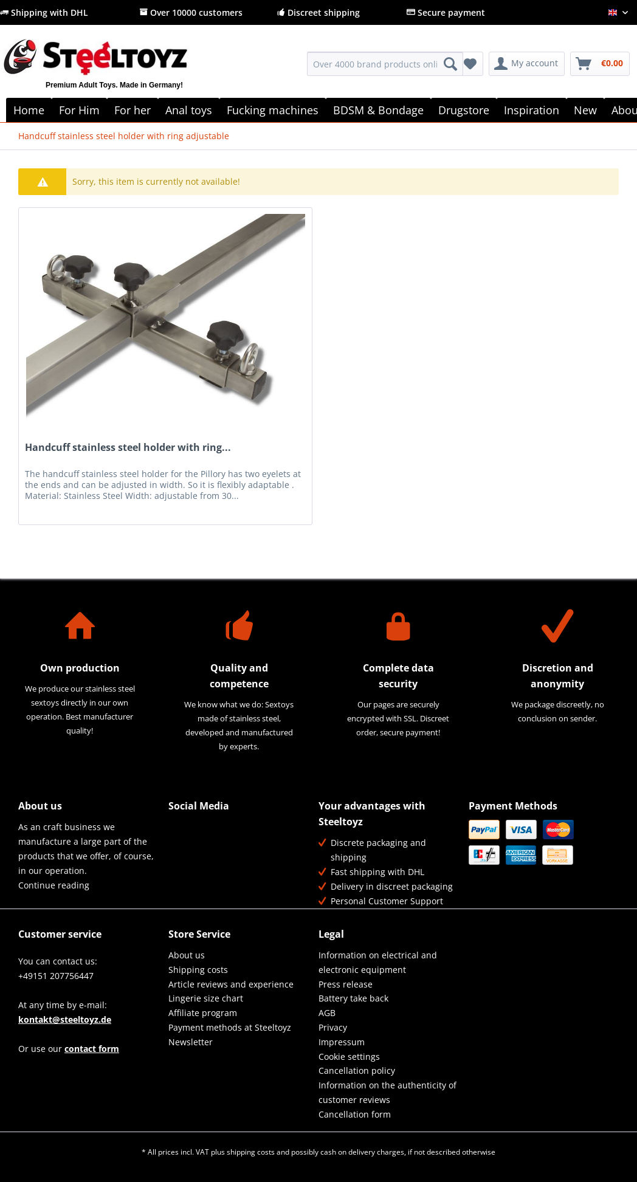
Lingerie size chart (205, 998)
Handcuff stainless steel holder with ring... (128, 447)
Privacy (332, 1027)
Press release (345, 984)
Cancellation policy (356, 1070)
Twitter (205, 830)
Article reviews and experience (231, 984)
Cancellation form (354, 1114)
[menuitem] (385, 70)
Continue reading (53, 885)
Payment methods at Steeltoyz (229, 1027)
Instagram (205, 856)
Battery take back (353, 998)
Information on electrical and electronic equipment (377, 962)
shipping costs (251, 1152)
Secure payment (446, 12)
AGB (327, 1013)
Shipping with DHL (44, 12)
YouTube (178, 856)
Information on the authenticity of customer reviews (387, 1092)
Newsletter (190, 1042)
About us (186, 955)
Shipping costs (198, 969)
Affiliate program (202, 1013)
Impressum (341, 1042)
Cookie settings (349, 1056)
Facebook (178, 830)
